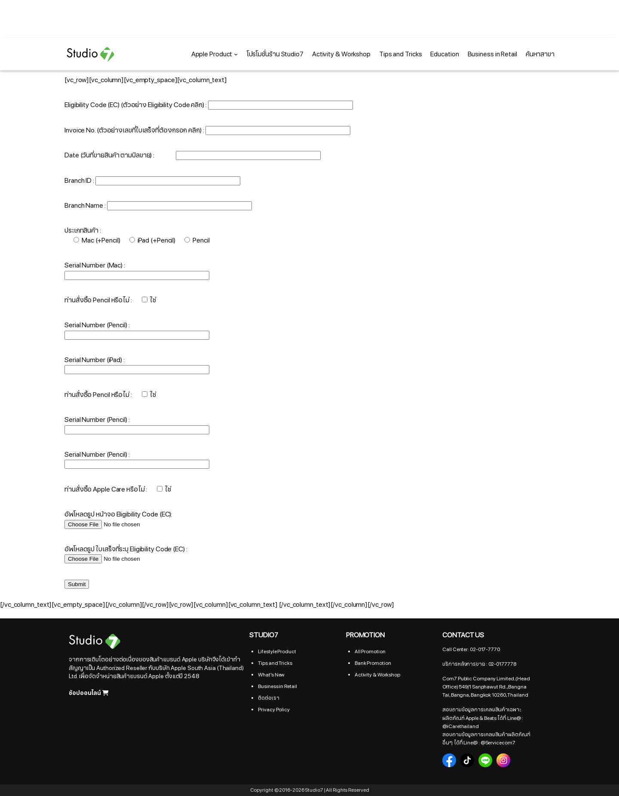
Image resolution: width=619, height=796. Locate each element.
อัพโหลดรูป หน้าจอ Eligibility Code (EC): (118, 519)
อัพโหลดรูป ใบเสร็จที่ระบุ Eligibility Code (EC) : (125, 554)
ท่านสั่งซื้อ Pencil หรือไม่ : (110, 300)
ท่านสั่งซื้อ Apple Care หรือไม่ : (117, 489)
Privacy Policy (274, 709)
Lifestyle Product (277, 651)
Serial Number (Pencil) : (97, 325)
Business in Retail (277, 686)
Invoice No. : (207, 130)
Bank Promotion (373, 663)
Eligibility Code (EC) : (208, 105)
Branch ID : (152, 180)
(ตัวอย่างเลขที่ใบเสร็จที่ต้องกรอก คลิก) (149, 130)
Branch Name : (158, 205)
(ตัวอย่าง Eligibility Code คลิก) (163, 105)
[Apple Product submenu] (236, 54)
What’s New (271, 675)
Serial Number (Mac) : (94, 265)
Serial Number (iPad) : (94, 360)
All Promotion (370, 651)
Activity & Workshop (377, 675)
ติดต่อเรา (268, 698)
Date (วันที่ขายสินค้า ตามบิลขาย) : (192, 155)
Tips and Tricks (275, 663)
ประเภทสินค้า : (82, 230)
